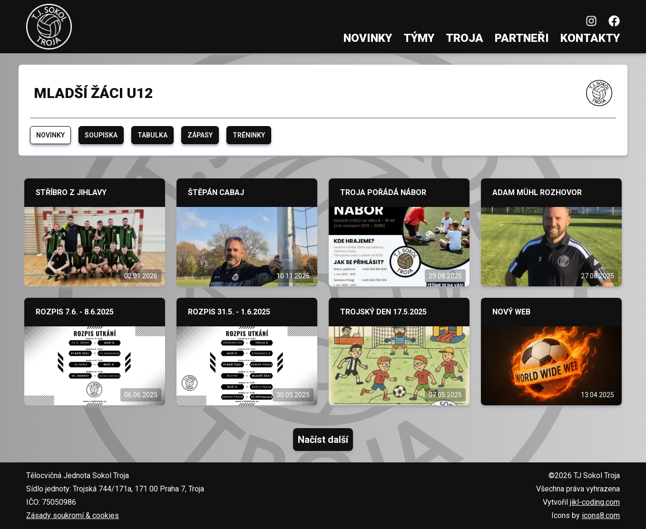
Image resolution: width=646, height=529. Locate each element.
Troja (464, 38)
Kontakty (590, 38)
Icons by (585, 515)
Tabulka (152, 135)
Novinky (367, 38)
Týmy (418, 38)
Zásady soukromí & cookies (72, 515)
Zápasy (200, 135)
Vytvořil (581, 502)
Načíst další (323, 439)
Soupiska (101, 135)
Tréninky (249, 135)
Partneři (522, 38)
